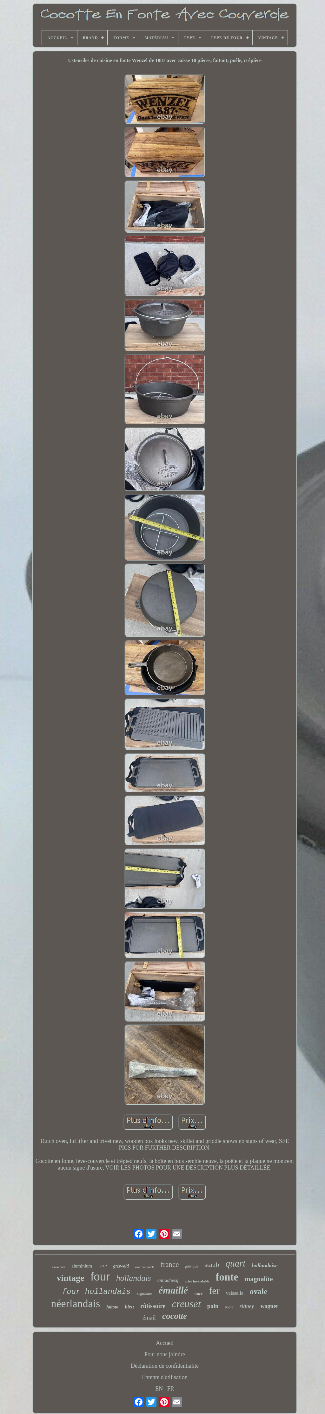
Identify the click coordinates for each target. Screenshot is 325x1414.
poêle (229, 1307)
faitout (112, 1307)
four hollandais (96, 1292)
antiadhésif (168, 1280)
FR (170, 1388)
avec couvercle (144, 1267)
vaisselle (234, 1293)
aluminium (81, 1265)
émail (149, 1317)
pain (213, 1306)
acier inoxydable (197, 1281)
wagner (270, 1306)
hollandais (133, 1278)
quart (236, 1263)
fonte (227, 1277)
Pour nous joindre (164, 1354)
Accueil (165, 1343)
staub (211, 1264)
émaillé (173, 1290)
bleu (129, 1306)
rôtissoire (153, 1305)
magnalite (259, 1279)
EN (159, 1388)
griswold (121, 1266)
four (100, 1276)
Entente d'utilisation (165, 1377)
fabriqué (191, 1266)
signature (144, 1293)
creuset (186, 1303)
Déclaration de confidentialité (165, 1366)
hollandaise (264, 1265)
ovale (259, 1291)
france (170, 1264)
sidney (247, 1306)
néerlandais (75, 1303)
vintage (70, 1278)
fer (214, 1290)
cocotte (174, 1316)
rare (102, 1265)
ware (198, 1293)
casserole (58, 1267)
